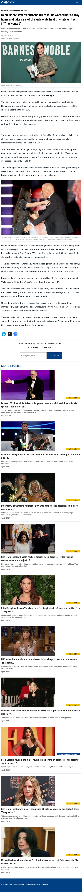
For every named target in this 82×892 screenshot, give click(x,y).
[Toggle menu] (78, 2)
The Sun (25, 109)
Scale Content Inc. (42, 884)
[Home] (8, 2)
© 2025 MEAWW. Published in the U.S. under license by (19, 884)
